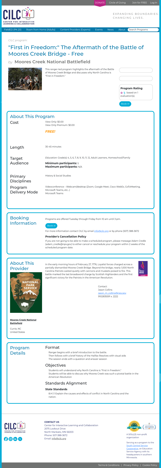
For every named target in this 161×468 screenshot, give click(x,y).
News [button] (111, 29)
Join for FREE (139, 2)
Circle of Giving (117, 2)
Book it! (125, 104)
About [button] (121, 29)
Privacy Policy (131, 465)
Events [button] (99, 29)
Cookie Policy (150, 465)
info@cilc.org (101, 231)
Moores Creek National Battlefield (52, 61)
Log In (153, 2)
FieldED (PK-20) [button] (13, 29)
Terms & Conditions (108, 465)
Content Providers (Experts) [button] (75, 29)
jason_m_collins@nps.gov (112, 293)
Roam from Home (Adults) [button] (40, 29)
